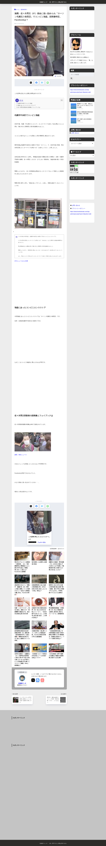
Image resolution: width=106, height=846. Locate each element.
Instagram (42, 682)
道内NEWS (61, 548)
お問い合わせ (75, 133)
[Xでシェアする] (31, 83)
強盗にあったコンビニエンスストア (27, 105)
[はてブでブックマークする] (42, 83)
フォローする (41, 542)
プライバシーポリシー (78, 208)
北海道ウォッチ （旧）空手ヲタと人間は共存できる (53, 2)
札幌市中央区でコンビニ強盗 (25, 103)
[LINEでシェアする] (48, 83)
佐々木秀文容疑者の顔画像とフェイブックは (29, 107)
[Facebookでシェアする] (36, 83)
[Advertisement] (39, 272)
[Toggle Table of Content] (61, 100)
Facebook (37, 682)
